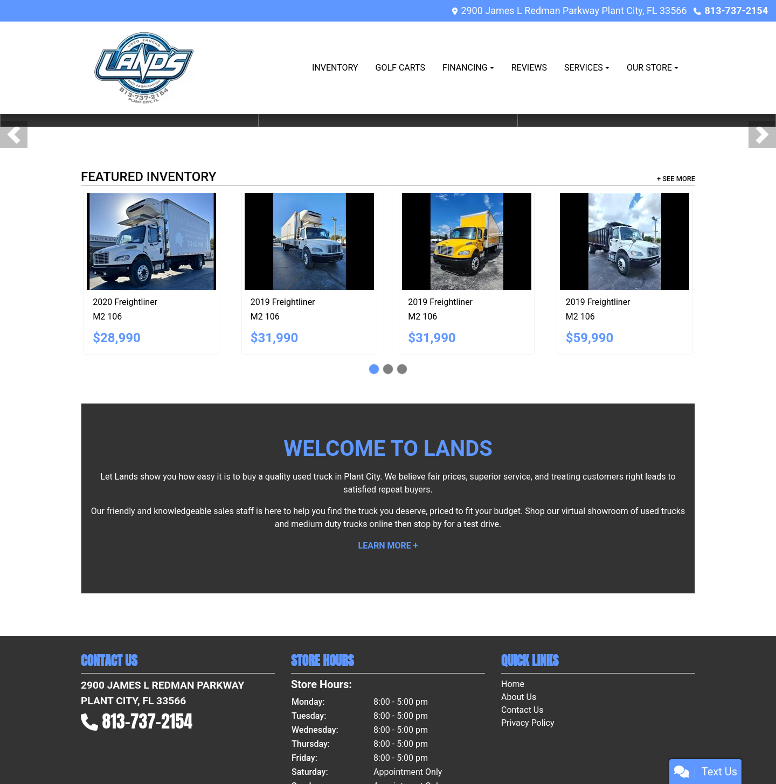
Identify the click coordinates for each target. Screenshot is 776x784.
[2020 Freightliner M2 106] (151, 241)
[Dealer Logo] (143, 68)
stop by (428, 524)
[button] (13, 134)
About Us (518, 697)
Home (512, 684)
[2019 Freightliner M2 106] (309, 241)
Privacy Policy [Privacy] (528, 723)
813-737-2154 (736, 10)
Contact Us (522, 710)
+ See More (676, 179)
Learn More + (388, 545)
